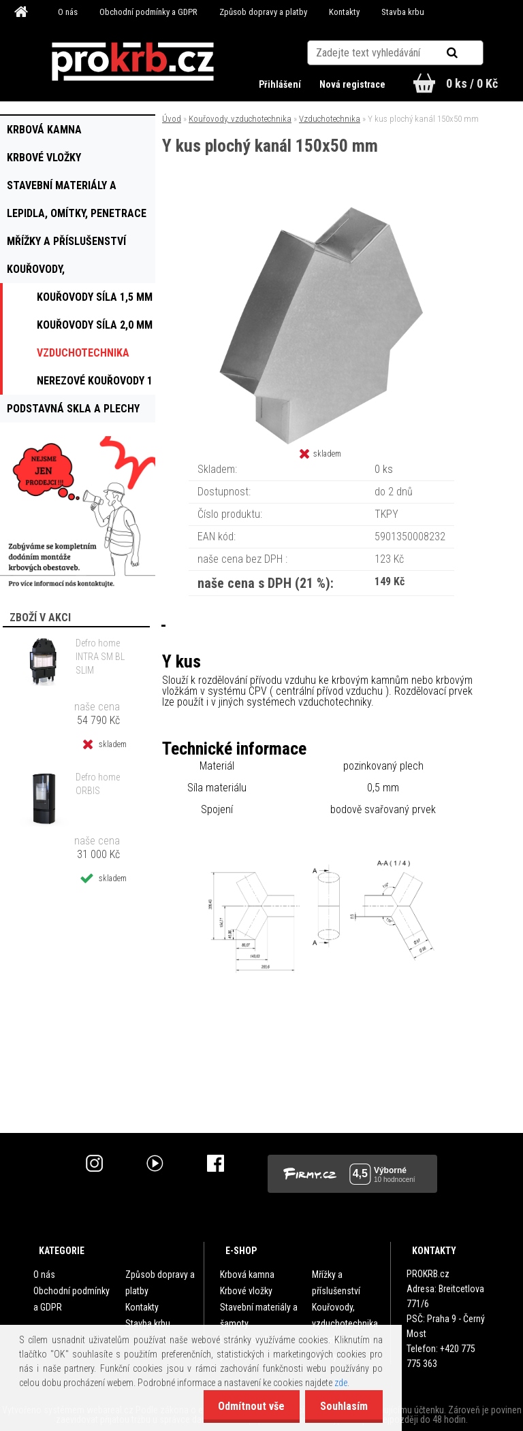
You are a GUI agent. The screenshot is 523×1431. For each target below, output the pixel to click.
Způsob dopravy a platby (263, 12)
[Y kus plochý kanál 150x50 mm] (321, 211)
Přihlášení (279, 84)
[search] (469, 49)
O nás (68, 12)
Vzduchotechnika (329, 119)
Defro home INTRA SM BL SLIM (100, 657)
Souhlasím (342, 1406)
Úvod (171, 119)
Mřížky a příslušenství (336, 1282)
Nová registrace (351, 84)
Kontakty (344, 12)
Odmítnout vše (245, 1406)
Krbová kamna (247, 1274)
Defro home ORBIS (98, 784)
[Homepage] (23, 12)
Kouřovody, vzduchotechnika (240, 119)
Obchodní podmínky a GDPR (148, 12)
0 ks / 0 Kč (472, 83)
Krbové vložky (246, 1290)
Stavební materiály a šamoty (259, 1315)
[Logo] (133, 62)
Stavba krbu (402, 12)
